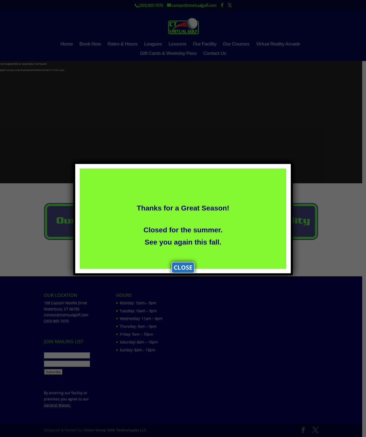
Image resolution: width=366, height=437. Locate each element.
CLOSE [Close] (183, 267)
